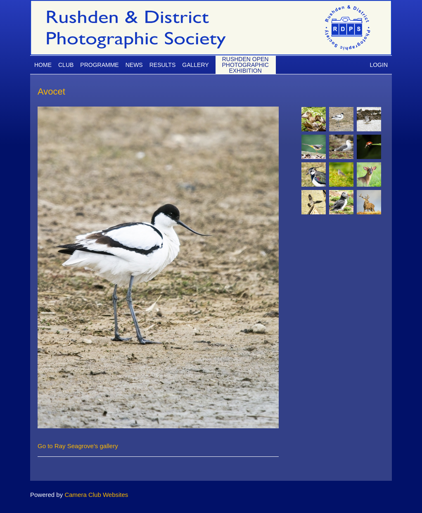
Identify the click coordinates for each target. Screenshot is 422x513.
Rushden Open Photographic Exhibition (245, 65)
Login (379, 65)
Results (162, 65)
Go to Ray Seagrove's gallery (78, 445)
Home (43, 65)
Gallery (195, 65)
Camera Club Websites (96, 494)
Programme (99, 65)
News (134, 65)
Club (65, 65)
